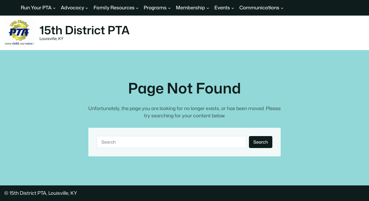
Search (260, 142)
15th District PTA (84, 30)
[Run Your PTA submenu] (54, 7)
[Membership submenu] (207, 7)
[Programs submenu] (169, 7)
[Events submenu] (232, 7)
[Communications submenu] (282, 7)
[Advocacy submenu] (86, 7)
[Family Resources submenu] (137, 7)
